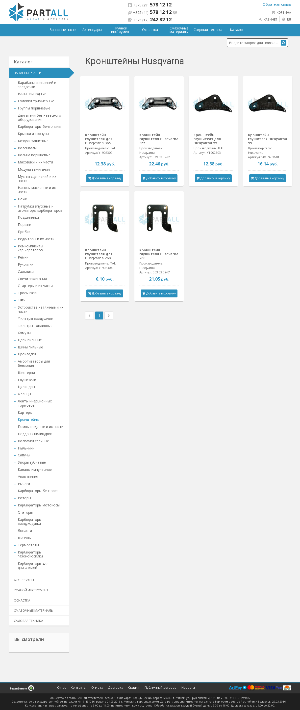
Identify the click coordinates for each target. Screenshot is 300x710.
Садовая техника (28, 620)
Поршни (24, 224)
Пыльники (26, 448)
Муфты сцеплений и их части (37, 178)
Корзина (281, 12)
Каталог (237, 29)
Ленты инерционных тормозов (35, 403)
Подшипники (28, 217)
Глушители (27, 379)
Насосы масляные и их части (37, 189)
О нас (61, 687)
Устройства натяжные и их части (40, 309)
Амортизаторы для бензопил (34, 363)
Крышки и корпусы (33, 133)
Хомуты (24, 332)
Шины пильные (30, 347)
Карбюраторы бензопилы (39, 126)
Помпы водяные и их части (40, 426)
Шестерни (26, 372)
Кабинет (267, 19)
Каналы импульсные (35, 469)
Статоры (25, 512)
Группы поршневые (34, 108)
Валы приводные (32, 93)
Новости (188, 687)
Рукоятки (25, 264)
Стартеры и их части (35, 285)
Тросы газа (27, 292)
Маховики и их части (35, 162)
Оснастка (22, 600)
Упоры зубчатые (32, 462)
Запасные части (27, 73)
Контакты (78, 687)
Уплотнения (28, 476)
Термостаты (28, 545)
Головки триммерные (36, 101)
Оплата (97, 687)
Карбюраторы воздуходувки (30, 521)
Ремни (23, 257)
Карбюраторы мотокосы (39, 505)
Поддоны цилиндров (35, 433)
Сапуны (24, 455)
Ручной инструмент (31, 590)
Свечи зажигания (32, 278)
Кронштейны (28, 419)
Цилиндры (26, 386)
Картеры (25, 412)
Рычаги (24, 483)
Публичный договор (160, 687)
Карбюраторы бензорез (38, 490)
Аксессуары (24, 580)
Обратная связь (277, 4)
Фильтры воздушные (35, 318)
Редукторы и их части (36, 239)
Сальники (26, 271)
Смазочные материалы (33, 610)
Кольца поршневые (34, 155)
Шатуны (24, 537)
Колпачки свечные (33, 441)
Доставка (115, 687)
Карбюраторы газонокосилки (30, 554)
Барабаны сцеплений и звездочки (37, 84)
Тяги (21, 300)
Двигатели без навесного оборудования (39, 117)
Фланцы (24, 394)
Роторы (24, 498)
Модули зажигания (34, 169)
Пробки (24, 231)
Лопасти (25, 530)
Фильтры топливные (35, 325)
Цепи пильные (30, 340)
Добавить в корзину (104, 178)
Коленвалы (27, 148)
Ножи (22, 199)
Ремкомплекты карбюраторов (30, 248)
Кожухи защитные (33, 140)
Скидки (134, 687)
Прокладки (27, 354)
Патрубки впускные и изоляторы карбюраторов (40, 208)
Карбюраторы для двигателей (33, 565)
